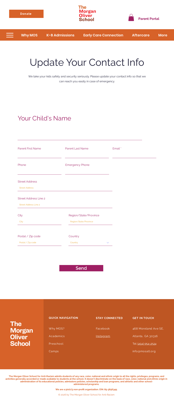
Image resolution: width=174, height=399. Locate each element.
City (20, 215)
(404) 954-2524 (146, 343)
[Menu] (10, 35)
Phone (22, 165)
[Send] (81, 268)
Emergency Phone (77, 165)
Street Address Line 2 (31, 198)
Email (116, 148)
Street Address (27, 181)
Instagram (103, 336)
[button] (131, 17)
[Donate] (26, 14)
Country (74, 236)
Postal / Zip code (29, 236)
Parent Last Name (76, 148)
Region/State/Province (84, 215)
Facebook (103, 328)
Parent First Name (29, 148)
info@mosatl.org (144, 351)
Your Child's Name (44, 118)
